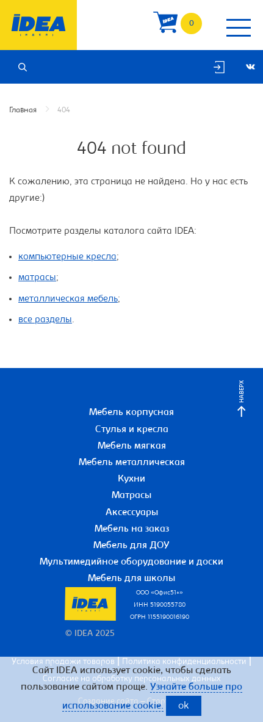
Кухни (131, 479)
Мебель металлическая (132, 462)
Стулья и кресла (131, 430)
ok (183, 706)
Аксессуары (132, 513)
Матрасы (131, 495)
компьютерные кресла (67, 257)
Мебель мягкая (132, 446)
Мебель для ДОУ (131, 546)
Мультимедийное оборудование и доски (131, 562)
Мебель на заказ (132, 529)
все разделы (45, 320)
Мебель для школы (131, 578)
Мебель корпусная (131, 412)
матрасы (37, 278)
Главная (23, 110)
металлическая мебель (68, 299)
